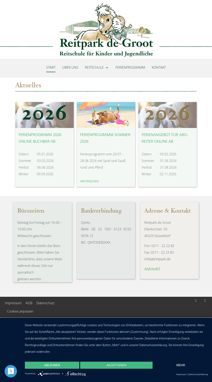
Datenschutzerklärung (198, 374)
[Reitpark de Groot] (106, 29)
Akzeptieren (116, 365)
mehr (180, 365)
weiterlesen (89, 181)
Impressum (181, 374)
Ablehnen (52, 365)
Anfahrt (152, 268)
